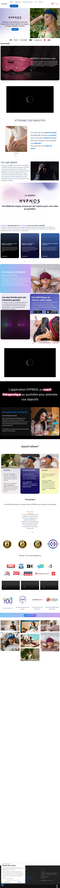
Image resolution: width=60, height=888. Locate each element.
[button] (14, 155)
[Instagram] (57, 887)
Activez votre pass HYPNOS (28, 877)
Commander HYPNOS (30, 615)
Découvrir (15, 29)
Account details (25, 880)
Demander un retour (26, 879)
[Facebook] (56, 885)
